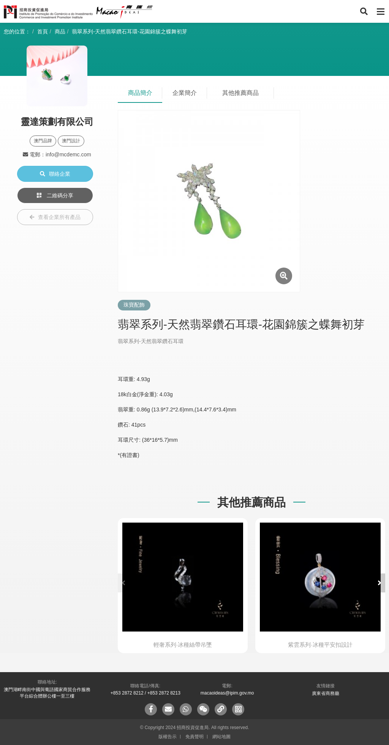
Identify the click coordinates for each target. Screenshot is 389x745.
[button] (379, 582)
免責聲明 (194, 736)
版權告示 (167, 736)
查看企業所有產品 (55, 217)
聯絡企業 (55, 174)
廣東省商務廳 (325, 693)
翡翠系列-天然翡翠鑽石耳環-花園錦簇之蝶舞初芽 (129, 31)
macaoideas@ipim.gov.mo (227, 693)
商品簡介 (140, 93)
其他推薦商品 (240, 93)
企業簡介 (184, 93)
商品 (60, 31)
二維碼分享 (55, 195)
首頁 (42, 31)
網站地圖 (221, 736)
